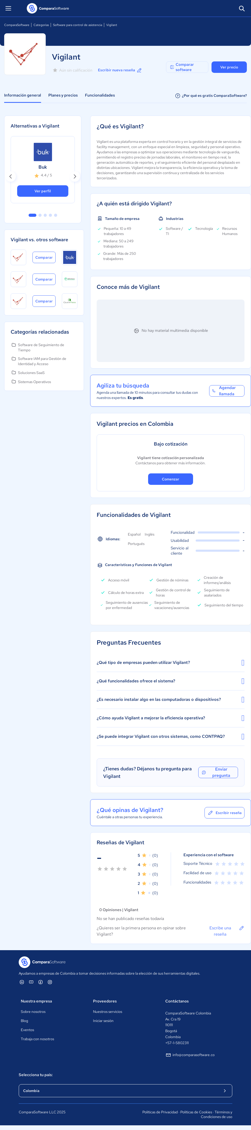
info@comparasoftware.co (190, 1055)
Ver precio (229, 67)
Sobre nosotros (33, 1011)
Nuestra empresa (36, 1001)
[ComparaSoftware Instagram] (50, 982)
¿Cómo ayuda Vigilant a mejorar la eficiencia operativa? (171, 718)
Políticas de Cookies (196, 1112)
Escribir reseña (224, 813)
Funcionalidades (100, 95)
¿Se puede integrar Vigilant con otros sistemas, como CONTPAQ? (171, 736)
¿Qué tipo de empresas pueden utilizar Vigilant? (171, 662)
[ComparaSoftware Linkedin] (22, 982)
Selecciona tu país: (36, 1074)
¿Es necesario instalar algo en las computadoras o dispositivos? (171, 699)
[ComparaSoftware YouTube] (31, 982)
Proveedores (105, 1001)
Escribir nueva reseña (120, 70)
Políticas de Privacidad (160, 1112)
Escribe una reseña (227, 931)
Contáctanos (177, 1001)
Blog (24, 1020)
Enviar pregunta (215, 772)
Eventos (27, 1029)
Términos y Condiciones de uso (216, 1114)
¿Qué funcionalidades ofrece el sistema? (171, 681)
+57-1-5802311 (177, 1042)
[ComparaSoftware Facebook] (40, 982)
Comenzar (170, 479)
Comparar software (181, 67)
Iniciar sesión (103, 1020)
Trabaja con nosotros (37, 1039)
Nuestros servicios (107, 1011)
